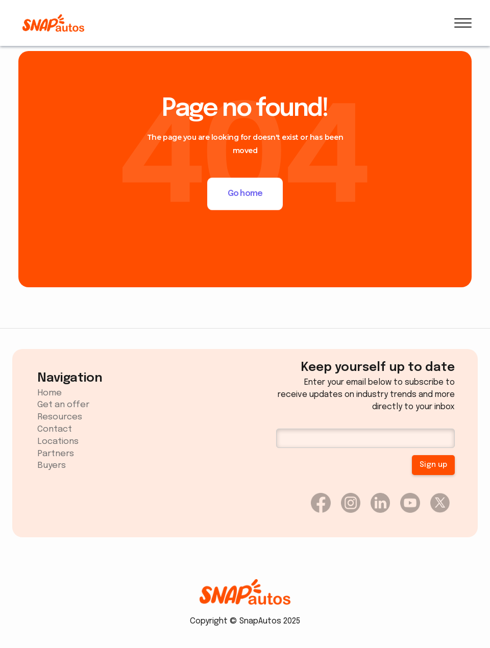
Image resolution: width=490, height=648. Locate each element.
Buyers (51, 465)
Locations (58, 441)
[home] (53, 23)
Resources (59, 417)
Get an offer (63, 405)
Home (49, 393)
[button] (463, 23)
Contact (54, 429)
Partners (55, 454)
